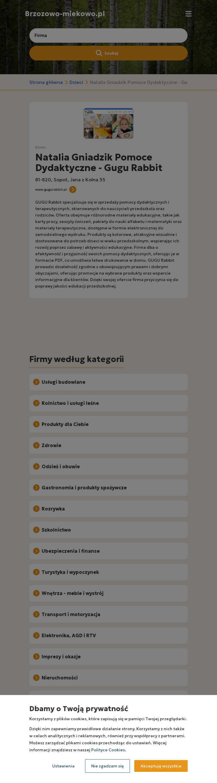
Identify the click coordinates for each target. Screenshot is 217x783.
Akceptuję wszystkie (161, 766)
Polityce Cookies (108, 749)
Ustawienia (63, 766)
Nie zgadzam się (107, 766)
